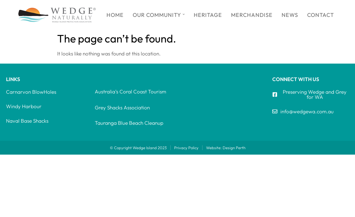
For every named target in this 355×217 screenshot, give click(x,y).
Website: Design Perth (225, 147)
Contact (320, 14)
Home (115, 14)
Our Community (159, 14)
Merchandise (252, 14)
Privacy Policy (186, 147)
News (290, 14)
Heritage (208, 14)
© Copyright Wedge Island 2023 (138, 147)
